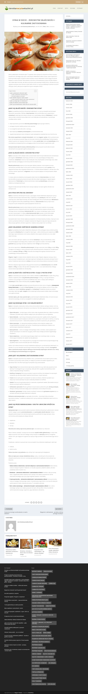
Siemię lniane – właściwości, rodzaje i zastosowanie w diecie (73, 398)
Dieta (66, 8)
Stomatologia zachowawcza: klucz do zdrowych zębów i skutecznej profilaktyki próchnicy (74, 57)
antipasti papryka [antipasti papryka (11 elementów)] (37, 572)
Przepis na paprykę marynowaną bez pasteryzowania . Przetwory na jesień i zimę (15, 576)
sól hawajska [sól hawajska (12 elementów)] (52, 664)
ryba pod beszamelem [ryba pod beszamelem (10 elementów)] (50, 651)
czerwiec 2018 (69, 291)
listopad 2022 (69, 166)
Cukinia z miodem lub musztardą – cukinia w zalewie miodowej (73, 376)
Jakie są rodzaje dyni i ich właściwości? (19, 101)
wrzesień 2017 (69, 321)
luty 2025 (68, 112)
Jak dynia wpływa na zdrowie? (18, 97)
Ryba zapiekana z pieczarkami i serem (13, 609)
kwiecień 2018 (69, 297)
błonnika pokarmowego (31, 124)
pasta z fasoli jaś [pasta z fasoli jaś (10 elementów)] (36, 633)
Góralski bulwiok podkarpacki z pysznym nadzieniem (14, 629)
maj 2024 (68, 139)
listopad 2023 (69, 145)
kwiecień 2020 (69, 247)
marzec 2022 (69, 179)
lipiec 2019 (68, 254)
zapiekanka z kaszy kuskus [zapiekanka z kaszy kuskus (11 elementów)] (39, 676)
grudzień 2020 (69, 220)
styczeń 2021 (69, 216)
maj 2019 (68, 260)
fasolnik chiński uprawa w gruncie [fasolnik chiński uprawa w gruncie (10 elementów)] (41, 603)
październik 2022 (70, 169)
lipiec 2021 (68, 196)
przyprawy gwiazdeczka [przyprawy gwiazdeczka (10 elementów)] (38, 648)
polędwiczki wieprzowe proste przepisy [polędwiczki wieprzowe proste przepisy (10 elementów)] (42, 639)
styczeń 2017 (69, 345)
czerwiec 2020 (69, 240)
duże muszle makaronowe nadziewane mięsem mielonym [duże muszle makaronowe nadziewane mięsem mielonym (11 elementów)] (42, 597)
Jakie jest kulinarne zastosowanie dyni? (19, 103)
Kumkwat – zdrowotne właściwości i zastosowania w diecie (26, 473)
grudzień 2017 (69, 311)
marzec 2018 (69, 301)
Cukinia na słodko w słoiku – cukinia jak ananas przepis (15, 587)
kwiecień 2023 (69, 149)
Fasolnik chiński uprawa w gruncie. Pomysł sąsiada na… (16, 641)
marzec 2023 (69, 152)
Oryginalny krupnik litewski (17, 2)
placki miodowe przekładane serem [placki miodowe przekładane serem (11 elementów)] (41, 636)
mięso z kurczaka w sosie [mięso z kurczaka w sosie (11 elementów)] (39, 630)
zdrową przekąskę (53, 388)
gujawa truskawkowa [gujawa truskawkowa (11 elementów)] (38, 607)
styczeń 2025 (69, 115)
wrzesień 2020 (69, 230)
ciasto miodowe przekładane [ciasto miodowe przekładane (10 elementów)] (40, 575)
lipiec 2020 (68, 237)
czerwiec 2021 (69, 199)
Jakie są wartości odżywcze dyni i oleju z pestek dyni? (23, 100)
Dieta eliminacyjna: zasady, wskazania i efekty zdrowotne (54, 551)
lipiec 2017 (68, 328)
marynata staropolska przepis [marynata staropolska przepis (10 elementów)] (40, 627)
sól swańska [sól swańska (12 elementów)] (35, 667)
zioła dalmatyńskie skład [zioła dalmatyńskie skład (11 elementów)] (39, 679)
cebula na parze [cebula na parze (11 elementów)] (48, 572)
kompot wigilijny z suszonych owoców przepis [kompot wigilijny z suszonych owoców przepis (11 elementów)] (42, 616)
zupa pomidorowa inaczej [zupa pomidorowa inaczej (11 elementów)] (39, 685)
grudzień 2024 (69, 118)
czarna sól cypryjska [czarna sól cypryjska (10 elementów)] (37, 587)
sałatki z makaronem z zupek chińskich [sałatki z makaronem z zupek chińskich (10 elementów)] (42, 657)
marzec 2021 (69, 210)
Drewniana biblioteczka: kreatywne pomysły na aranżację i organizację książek (74, 67)
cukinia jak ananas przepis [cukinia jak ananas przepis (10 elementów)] (39, 578)
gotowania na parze (49, 392)
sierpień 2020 (69, 233)
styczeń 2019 (69, 267)
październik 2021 (70, 189)
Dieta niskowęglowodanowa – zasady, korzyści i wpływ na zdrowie (73, 79)
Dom (54, 8)
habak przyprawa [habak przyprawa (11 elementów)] (50, 607)
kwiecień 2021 (69, 206)
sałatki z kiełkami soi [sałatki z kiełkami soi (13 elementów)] (48, 654)
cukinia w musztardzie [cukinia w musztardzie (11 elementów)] (38, 581)
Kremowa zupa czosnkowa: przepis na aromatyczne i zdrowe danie (16, 651)
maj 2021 (68, 203)
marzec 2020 (69, 250)
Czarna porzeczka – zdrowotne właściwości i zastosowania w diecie (28, 480)
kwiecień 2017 (69, 338)
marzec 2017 (69, 341)
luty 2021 (68, 213)
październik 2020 (70, 226)
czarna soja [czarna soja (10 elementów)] (52, 584)
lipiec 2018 (68, 287)
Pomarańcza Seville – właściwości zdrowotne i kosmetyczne (12, 552)
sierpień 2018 (69, 284)
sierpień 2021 (69, 193)
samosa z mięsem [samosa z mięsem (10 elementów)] (36, 654)
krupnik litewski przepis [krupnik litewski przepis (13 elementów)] (38, 620)
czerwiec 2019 (69, 257)
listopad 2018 (69, 274)
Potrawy (80, 8)
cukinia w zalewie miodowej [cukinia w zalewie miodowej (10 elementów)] (39, 584)
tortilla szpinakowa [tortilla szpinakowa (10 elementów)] (37, 673)
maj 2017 (68, 335)
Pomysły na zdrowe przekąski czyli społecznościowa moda (16, 572)
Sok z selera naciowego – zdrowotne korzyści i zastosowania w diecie (29, 487)
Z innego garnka (70, 366)
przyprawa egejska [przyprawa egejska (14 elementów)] (37, 645)
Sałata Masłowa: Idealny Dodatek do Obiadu (74, 33)
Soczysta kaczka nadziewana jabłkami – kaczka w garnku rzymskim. (16, 637)
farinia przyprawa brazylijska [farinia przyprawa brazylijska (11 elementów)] (40, 600)
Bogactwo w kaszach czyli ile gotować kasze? (15, 591)
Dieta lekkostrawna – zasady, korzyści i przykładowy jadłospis (73, 420)
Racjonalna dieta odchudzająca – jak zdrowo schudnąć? (39, 552)
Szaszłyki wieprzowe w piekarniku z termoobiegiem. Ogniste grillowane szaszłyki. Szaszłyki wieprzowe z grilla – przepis (16, 582)
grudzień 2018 (69, 270)
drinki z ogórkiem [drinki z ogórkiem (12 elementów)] (37, 593)
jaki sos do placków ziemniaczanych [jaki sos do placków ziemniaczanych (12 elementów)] (41, 610)
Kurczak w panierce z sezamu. (11, 594)
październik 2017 (70, 318)
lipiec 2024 (68, 135)
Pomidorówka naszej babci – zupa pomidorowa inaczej (15, 602)
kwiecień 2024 (69, 142)
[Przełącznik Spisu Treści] (34, 92)
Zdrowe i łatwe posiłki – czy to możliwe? (14, 633)
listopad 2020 (69, 223)
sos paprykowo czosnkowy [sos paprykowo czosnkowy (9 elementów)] (39, 664)
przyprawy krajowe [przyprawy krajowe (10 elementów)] (37, 651)
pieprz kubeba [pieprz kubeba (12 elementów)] (46, 633)
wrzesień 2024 (69, 128)
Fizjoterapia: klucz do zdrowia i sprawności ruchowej (73, 62)
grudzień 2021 (69, 186)
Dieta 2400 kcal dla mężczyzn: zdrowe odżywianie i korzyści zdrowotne (74, 409)
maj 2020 (68, 243)
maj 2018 (68, 294)
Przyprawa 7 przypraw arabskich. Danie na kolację (74, 42)
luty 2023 (68, 155)
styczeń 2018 (69, 308)
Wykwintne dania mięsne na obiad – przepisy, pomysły (15, 646)
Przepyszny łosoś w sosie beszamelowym (14, 617)
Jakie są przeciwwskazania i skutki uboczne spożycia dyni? (23, 105)
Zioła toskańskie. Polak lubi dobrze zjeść (72, 37)
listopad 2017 (69, 314)
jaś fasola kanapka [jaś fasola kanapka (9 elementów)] (37, 613)
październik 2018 (70, 277)
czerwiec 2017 (69, 331)
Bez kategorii (69, 353)
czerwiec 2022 (69, 176)
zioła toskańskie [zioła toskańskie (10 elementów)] (36, 682)
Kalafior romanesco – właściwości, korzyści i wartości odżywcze (73, 73)
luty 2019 (68, 264)
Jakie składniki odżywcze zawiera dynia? (19, 98)
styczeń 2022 (69, 183)
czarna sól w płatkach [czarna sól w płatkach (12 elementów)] (38, 590)
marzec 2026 (69, 105)
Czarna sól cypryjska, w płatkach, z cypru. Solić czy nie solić (16, 613)
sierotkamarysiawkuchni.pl (28, 27)
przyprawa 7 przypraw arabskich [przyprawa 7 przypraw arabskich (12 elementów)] (40, 642)
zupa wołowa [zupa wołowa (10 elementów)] (51, 685)
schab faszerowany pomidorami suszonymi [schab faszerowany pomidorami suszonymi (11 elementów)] (43, 661)
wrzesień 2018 (69, 281)
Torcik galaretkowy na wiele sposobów (13, 605)
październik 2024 (70, 125)
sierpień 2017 (69, 324)
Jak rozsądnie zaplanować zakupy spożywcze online (73, 386)
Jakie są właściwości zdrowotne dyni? (18, 94)
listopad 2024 (69, 122)
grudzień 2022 (69, 162)
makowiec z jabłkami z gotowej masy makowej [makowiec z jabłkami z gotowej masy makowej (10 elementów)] (42, 624)
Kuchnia (72, 8)
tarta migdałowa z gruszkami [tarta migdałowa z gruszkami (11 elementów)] (40, 670)
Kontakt (60, 8)
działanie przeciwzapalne (24, 132)
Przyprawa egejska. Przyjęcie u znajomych (14, 597)
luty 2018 (68, 304)
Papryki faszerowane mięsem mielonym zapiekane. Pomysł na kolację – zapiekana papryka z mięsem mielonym (74, 27)
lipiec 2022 (68, 172)
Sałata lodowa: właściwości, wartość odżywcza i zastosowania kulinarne (30, 466)
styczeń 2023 (69, 159)
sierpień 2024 (69, 132)
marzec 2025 (69, 108)
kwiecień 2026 (69, 101)
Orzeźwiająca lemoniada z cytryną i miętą (72, 47)
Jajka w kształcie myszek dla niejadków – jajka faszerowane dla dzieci (15, 624)
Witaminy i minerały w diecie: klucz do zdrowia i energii (26, 553)
